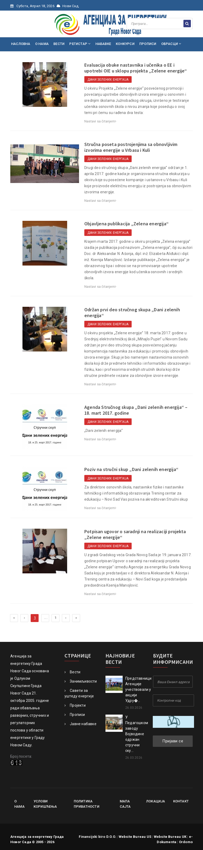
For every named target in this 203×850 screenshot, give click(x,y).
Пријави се (172, 741)
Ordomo (186, 842)
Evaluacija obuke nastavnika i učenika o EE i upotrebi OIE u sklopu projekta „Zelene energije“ (135, 68)
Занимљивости (80, 681)
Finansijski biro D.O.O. (97, 837)
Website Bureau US (135, 837)
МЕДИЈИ (44, 58)
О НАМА (42, 44)
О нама (19, 803)
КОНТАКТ (64, 58)
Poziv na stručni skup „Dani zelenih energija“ (131, 469)
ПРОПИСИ (147, 44)
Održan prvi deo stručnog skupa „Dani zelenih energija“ (132, 312)
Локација (155, 801)
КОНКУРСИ (125, 44)
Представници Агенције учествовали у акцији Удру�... (138, 689)
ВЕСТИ (58, 44)
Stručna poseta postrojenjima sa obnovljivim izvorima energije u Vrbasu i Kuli (131, 147)
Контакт (181, 801)
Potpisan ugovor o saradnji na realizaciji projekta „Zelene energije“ (135, 534)
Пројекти (75, 705)
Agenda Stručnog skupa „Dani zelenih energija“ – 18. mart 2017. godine (135, 410)
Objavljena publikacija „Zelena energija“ (126, 224)
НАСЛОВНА (20, 44)
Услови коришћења (45, 803)
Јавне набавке (80, 724)
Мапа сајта (125, 803)
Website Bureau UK (170, 837)
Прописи (74, 714)
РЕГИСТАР (79, 44)
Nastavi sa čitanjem (100, 121)
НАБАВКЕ (103, 44)
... (46, 618)
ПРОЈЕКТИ (21, 58)
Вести (72, 672)
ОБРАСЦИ (171, 44)
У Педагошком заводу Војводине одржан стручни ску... (136, 734)
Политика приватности (86, 803)
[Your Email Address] (173, 682)
